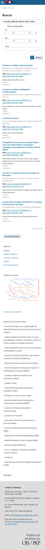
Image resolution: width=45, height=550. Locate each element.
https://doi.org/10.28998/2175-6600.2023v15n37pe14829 (17, 75)
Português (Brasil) (11, 265)
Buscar (38, 57)
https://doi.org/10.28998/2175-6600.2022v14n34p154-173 (17, 185)
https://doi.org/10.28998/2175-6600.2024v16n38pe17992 (17, 211)
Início (4, 8)
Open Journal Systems (12, 312)
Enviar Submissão (12, 236)
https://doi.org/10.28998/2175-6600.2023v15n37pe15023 (17, 101)
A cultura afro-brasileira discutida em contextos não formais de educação (22, 204)
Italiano (7, 261)
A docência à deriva (22, 121)
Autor (7, 46)
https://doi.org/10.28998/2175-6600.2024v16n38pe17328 (17, 153)
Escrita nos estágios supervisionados (22, 68)
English (7, 250)
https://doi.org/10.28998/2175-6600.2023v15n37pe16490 (17, 128)
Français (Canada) (11, 258)
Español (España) (11, 254)
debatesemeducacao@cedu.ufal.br (24, 515)
